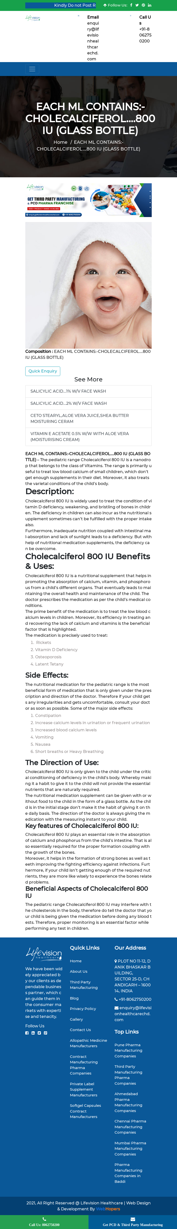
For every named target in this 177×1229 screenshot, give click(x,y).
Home (60, 142)
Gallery (76, 1019)
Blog (74, 998)
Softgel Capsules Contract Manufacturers (85, 1111)
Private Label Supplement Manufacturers (83, 1089)
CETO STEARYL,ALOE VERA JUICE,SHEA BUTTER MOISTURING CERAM (79, 418)
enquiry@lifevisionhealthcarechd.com (93, 41)
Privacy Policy (83, 1008)
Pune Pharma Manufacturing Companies (128, 1050)
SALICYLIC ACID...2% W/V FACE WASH (68, 403)
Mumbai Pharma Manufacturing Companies (130, 1148)
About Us (79, 971)
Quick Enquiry (43, 371)
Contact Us (80, 1029)
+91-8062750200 (145, 35)
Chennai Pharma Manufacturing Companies (130, 1127)
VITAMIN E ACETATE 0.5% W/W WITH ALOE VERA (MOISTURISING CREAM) (79, 436)
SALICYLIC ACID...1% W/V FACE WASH (68, 391)
